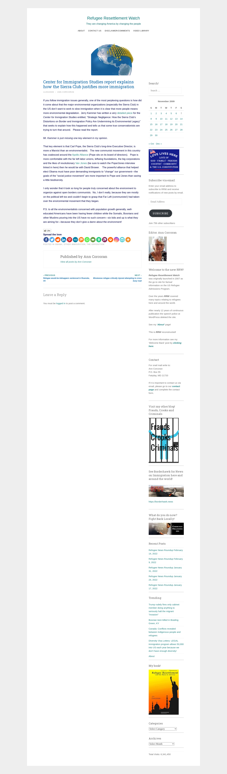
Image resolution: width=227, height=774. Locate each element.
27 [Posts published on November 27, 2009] (176, 129)
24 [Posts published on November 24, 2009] (161, 129)
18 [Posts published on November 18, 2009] (166, 124)
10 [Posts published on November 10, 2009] (161, 118)
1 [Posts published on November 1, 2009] (151, 113)
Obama (58, 244)
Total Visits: (155, 754)
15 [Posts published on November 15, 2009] (151, 124)
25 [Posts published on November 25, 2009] (166, 129)
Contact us (94, 31)
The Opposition (95, 244)
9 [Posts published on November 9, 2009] (156, 118)
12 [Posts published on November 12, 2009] (171, 118)
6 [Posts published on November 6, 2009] (176, 113)
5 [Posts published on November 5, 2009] (171, 113)
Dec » (159, 143)
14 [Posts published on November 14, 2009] (181, 118)
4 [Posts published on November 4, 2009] (166, 113)
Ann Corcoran (65, 92)
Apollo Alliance (80, 154)
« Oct (151, 143)
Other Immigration (75, 244)
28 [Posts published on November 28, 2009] (181, 129)
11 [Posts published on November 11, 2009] (166, 118)
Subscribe (160, 213)
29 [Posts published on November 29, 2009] (151, 135)
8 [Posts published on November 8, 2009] (151, 118)
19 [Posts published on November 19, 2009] (171, 124)
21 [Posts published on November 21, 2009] (181, 124)
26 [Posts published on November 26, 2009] (171, 129)
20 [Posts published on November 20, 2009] (176, 124)
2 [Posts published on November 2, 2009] (156, 113)
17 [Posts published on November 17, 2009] (161, 124)
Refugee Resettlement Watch (113, 18)
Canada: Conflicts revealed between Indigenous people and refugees (165, 632)
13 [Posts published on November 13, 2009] (176, 118)
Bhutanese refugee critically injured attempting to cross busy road (117, 278)
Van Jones (81, 163)
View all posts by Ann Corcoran (76, 261)
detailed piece (124, 113)
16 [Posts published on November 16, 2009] (156, 124)
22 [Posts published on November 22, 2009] (151, 129)
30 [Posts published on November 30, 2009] (156, 135)
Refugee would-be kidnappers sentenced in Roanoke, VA (67, 278)
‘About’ (160, 324)
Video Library (141, 31)
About (81, 31)
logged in (60, 303)
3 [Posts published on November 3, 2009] (161, 113)
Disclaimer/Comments (117, 31)
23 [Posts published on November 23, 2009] (156, 129)
